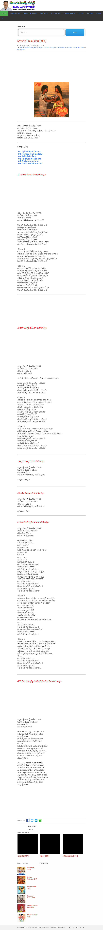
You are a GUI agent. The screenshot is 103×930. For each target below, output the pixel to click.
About (98, 13)
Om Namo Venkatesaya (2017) (32, 878)
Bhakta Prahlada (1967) (31, 887)
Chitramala (55, 13)
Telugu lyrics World (32, 927)
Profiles (90, 13)
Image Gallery (69, 13)
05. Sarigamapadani (28, 161)
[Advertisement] (51, 68)
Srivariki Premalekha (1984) (31, 41)
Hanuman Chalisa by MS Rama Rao (32, 906)
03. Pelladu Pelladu (27, 156)
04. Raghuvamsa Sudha (29, 158)
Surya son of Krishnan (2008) (31, 897)
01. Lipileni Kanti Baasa (29, 151)
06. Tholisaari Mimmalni (30, 163)
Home (4, 13)
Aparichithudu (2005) (30, 869)
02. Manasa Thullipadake (30, 153)
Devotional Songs (30, 13)
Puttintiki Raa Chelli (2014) (32, 916)
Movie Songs (15, 13)
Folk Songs (44, 13)
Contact (81, 13)
